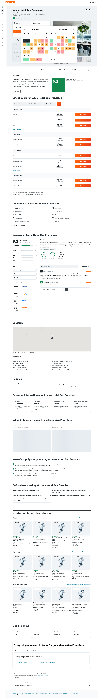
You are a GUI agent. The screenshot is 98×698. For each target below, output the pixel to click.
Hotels (21, 693)
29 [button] (46, 52)
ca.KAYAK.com (15, 693)
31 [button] (28, 55)
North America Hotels (29, 693)
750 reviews (25, 18)
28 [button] (42, 52)
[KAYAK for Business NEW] (3, 33)
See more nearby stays (85, 517)
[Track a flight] (3, 27)
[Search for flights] (3, 7)
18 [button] (31, 48)
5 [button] (35, 41)
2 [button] (24, 41)
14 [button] (42, 44)
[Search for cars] (3, 13)
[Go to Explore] (3, 24)
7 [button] (42, 41)
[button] (2, 2)
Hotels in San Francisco (21, 662)
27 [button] (39, 52)
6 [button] (39, 41)
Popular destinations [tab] (32, 650)
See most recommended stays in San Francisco (79, 584)
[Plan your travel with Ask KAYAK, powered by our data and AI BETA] (3, 21)
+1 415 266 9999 (17, 16)
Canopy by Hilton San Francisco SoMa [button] (60, 538)
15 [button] (46, 44)
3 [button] (66, 37)
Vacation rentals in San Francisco (47, 662)
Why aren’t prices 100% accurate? (52, 685)
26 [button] (35, 52)
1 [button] (46, 37)
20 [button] (39, 48)
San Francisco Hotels (73, 693)
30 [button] (24, 55)
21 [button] (42, 48)
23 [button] (24, 52)
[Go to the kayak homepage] (10, 2)
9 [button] (24, 44)
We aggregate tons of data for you (52, 683)
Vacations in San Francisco (70, 660)
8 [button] (46, 41)
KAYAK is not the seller (52, 680)
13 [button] (39, 44)
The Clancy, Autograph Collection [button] (80, 537)
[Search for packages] (3, 16)
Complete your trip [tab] (19, 650)
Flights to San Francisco (21, 660)
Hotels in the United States (41, 693)
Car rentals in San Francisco (46, 660)
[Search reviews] (60, 266)
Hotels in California (53, 693)
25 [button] (31, 52)
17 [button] (28, 48)
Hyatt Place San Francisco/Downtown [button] (18, 538)
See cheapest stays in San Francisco (81, 552)
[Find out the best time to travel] (3, 30)
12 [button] (35, 44)
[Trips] (3, 38)
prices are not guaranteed (43, 675)
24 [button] (28, 52)
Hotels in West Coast (62, 693)
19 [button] (35, 48)
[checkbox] (20, 288)
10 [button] (28, 44)
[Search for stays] (3, 10)
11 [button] (31, 44)
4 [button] (31, 41)
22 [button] (46, 48)
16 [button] (24, 48)
